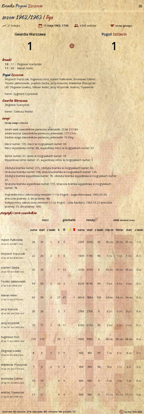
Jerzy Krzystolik (59, 87)
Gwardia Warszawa (30, 34)
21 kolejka (13, 25)
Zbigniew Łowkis (20, 87)
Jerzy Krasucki (59, 83)
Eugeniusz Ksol (39, 79)
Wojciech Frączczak (17, 79)
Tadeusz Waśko (23, 111)
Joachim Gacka (40, 83)
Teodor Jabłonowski (17, 83)
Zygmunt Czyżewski (25, 94)
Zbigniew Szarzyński (29, 64)
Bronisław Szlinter (84, 79)
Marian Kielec (25, 68)
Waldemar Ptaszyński (82, 83)
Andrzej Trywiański (81, 87)
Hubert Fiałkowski (61, 79)
